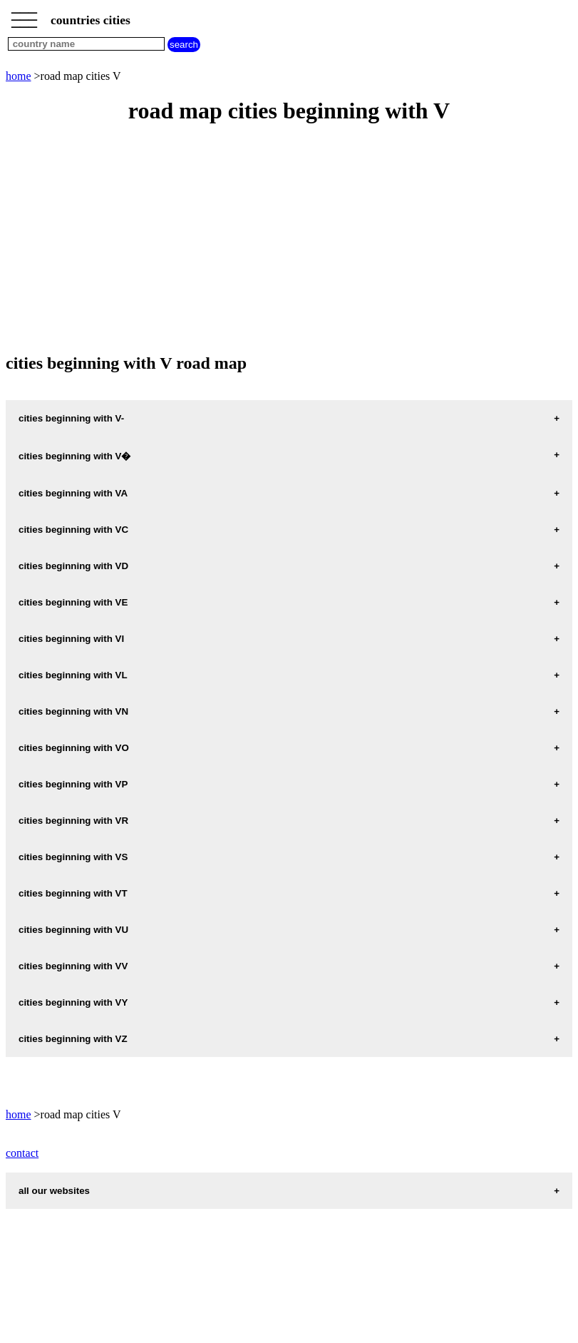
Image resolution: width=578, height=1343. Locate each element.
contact (22, 1153)
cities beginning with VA (73, 493)
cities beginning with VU (73, 929)
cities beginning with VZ (73, 1038)
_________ (24, 15)
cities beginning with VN (73, 711)
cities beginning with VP (73, 784)
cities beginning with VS (73, 857)
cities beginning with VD (73, 566)
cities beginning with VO (74, 747)
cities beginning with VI (71, 638)
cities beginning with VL (73, 675)
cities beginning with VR (73, 820)
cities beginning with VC (73, 529)
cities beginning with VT (73, 893)
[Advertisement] (289, 239)
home (18, 76)
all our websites (54, 1190)
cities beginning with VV (73, 966)
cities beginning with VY (73, 1002)
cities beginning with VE (73, 602)
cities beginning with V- (71, 418)
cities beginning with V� (74, 456)
